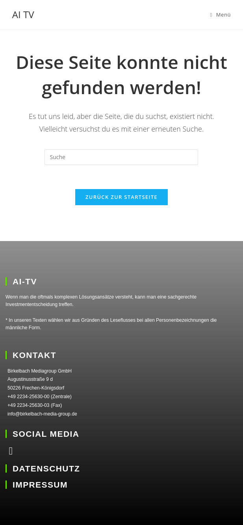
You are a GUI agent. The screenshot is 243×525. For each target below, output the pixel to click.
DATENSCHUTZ (46, 468)
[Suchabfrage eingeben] (121, 157)
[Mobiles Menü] (220, 14)
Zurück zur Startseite (121, 196)
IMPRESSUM (40, 484)
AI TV (23, 14)
